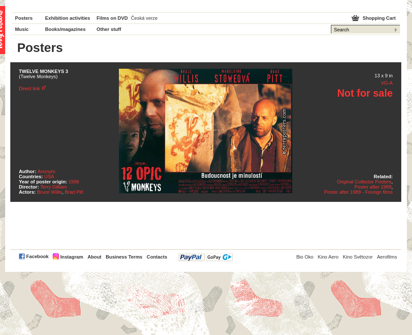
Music (22, 29)
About (94, 256)
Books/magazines (65, 29)
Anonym (46, 171)
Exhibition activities (67, 18)
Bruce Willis (49, 192)
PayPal (205, 257)
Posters (24, 18)
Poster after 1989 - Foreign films (358, 192)
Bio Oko (304, 256)
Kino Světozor (358, 256)
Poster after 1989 (372, 186)
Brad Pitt (74, 192)
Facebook (37, 256)
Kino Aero (328, 256)
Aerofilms (387, 256)
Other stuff (109, 29)
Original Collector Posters (364, 181)
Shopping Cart (379, 18)
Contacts (157, 256)
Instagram (71, 256)
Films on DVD (112, 18)
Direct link (29, 88)
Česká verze (144, 18)
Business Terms (124, 256)
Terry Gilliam (53, 186)
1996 (74, 181)
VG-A (387, 82)
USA (49, 176)
